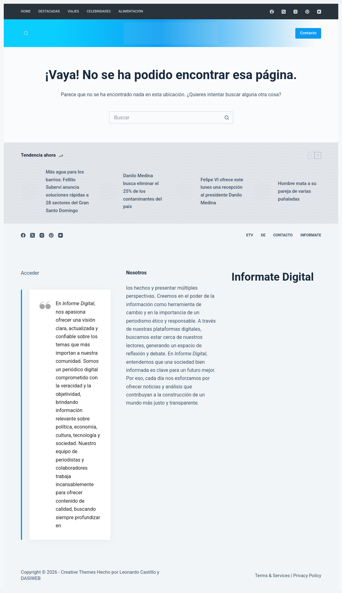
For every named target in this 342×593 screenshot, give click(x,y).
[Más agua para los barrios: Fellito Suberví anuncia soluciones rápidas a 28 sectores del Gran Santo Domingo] (30, 191)
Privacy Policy (307, 575)
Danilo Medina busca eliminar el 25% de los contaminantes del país (142, 191)
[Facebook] (272, 12)
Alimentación (131, 11)
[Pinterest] (307, 12)
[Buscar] (26, 33)
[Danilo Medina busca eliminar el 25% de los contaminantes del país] (107, 191)
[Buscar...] (165, 117)
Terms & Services (272, 575)
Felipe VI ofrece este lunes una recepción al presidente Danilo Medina (222, 191)
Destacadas (49, 11)
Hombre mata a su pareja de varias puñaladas (297, 191)
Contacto (308, 33)
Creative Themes (78, 572)
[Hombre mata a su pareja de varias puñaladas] (262, 191)
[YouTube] (319, 12)
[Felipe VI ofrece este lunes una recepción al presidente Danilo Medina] (185, 191)
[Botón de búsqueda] (227, 117)
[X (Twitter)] (284, 12)
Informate (310, 235)
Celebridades (99, 11)
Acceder (30, 273)
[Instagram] (295, 12)
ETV (249, 235)
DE (263, 235)
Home (25, 11)
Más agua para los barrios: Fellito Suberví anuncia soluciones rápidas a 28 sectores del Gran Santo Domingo (67, 191)
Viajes (73, 11)
